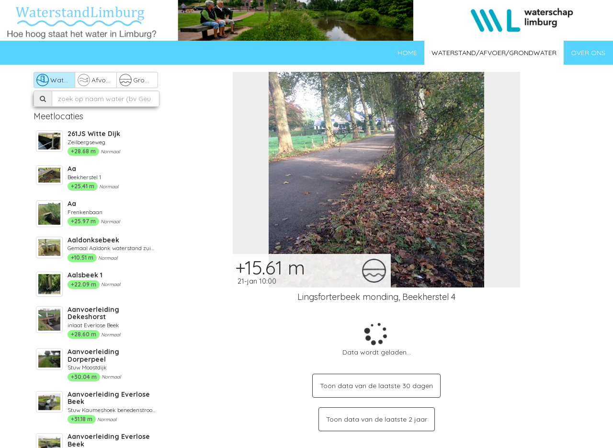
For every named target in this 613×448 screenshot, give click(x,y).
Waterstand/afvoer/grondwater (493, 52)
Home (407, 52)
